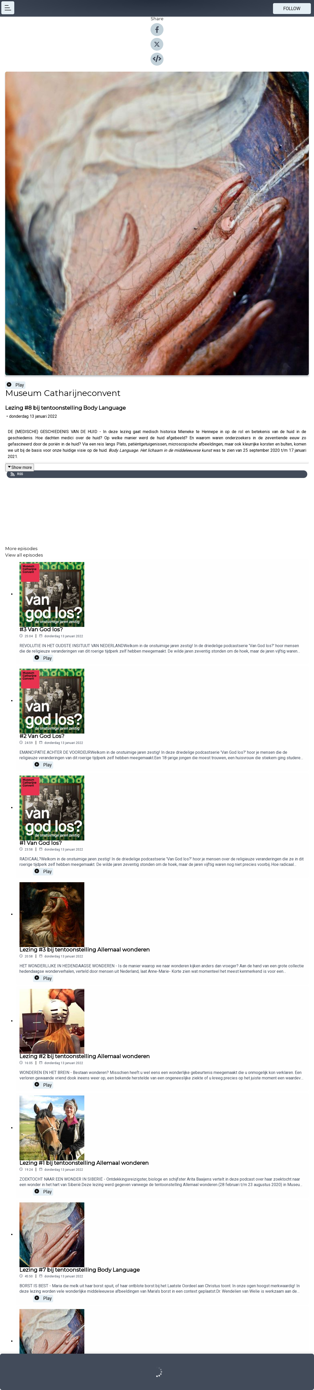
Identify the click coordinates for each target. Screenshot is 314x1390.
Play (15, 385)
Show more (19, 467)
